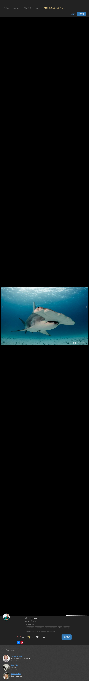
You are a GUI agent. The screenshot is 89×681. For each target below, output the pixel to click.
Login (73, 14)
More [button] (38, 8)
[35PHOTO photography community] (12, 3)
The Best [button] (28, 8)
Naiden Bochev (16, 674)
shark (60, 627)
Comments (10, 650)
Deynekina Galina (16, 656)
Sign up (81, 14)
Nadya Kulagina (31, 621)
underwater (30, 627)
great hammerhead (51, 627)
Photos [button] (6, 8)
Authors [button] (17, 8)
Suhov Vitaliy (15, 665)
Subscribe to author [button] (67, 637)
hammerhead (39, 627)
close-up (66, 627)
